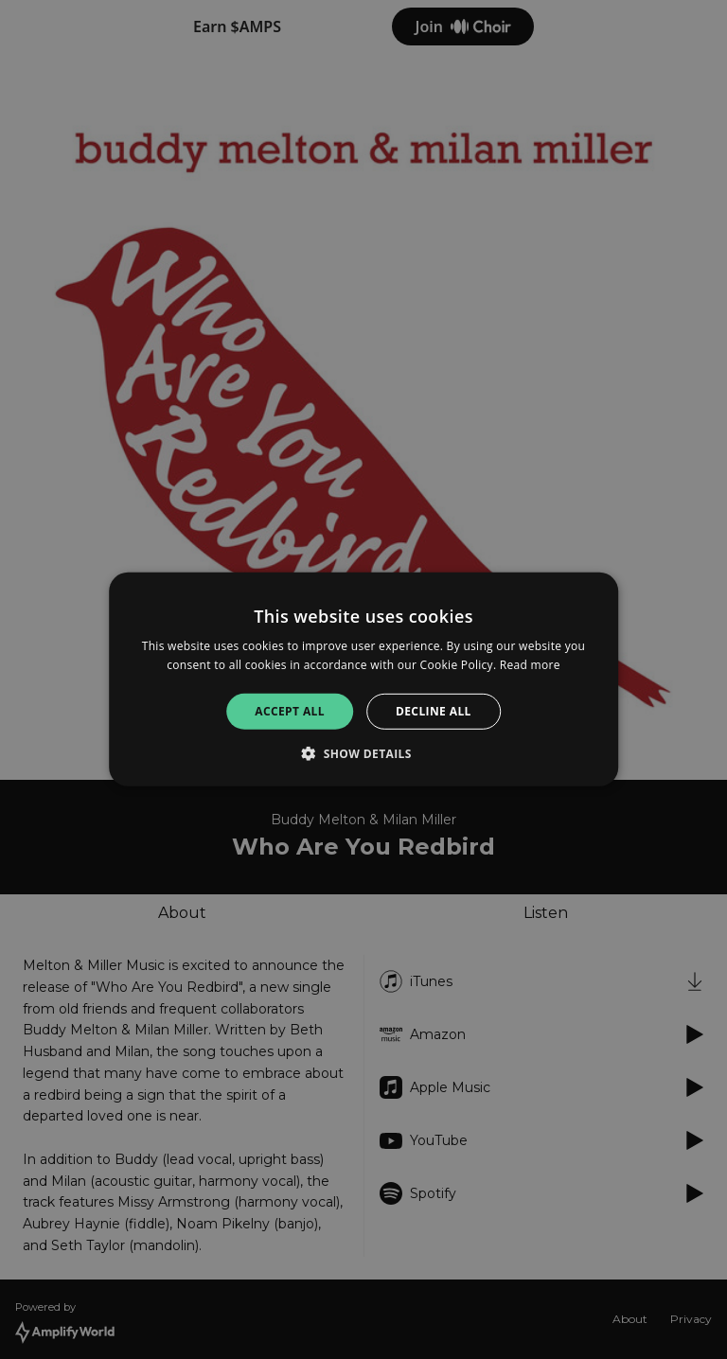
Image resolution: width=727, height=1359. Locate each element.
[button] (363, 753)
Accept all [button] (290, 711)
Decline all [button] (433, 711)
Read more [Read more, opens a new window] (530, 665)
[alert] (363, 679)
